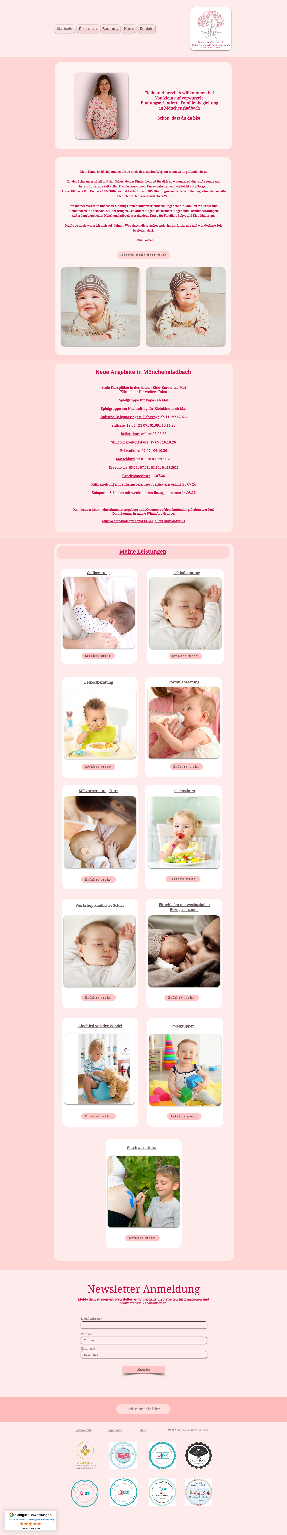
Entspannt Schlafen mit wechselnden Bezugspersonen (137, 493)
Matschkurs (125, 459)
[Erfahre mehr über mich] (143, 255)
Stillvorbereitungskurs (129, 442)
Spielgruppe (129, 400)
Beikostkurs (130, 434)
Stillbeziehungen (104, 484)
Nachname (88, 1348)
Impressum (114, 1430)
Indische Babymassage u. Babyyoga (129, 417)
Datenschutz (83, 1430)
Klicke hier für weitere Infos (143, 392)
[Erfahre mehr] (98, 656)
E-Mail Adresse (90, 1319)
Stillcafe (118, 425)
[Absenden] (144, 1370)
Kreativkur (117, 467)
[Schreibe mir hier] (143, 1409)
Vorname (87, 1334)
